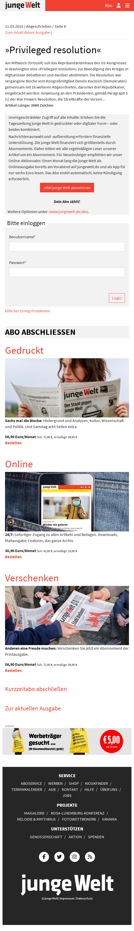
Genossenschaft (46, 836)
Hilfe (89, 789)
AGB (52, 789)
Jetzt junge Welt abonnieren (67, 187)
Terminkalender (26, 789)
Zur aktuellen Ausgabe (33, 708)
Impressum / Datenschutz (76, 898)
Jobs (67, 795)
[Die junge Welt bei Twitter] (59, 856)
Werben (55, 783)
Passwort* (17, 262)
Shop (74, 783)
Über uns (108, 789)
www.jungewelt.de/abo (68, 211)
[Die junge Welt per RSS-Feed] (90, 856)
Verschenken (32, 578)
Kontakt (70, 789)
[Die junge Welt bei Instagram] (74, 856)
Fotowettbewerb (79, 819)
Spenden (96, 836)
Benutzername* (22, 236)
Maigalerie (34, 813)
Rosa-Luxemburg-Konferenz (78, 813)
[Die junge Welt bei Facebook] (44, 856)
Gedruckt (24, 350)
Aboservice (31, 783)
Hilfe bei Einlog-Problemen (27, 310)
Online (19, 464)
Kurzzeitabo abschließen (36, 689)
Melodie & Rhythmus (36, 819)
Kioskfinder (96, 783)
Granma (109, 819)
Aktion (75, 836)
